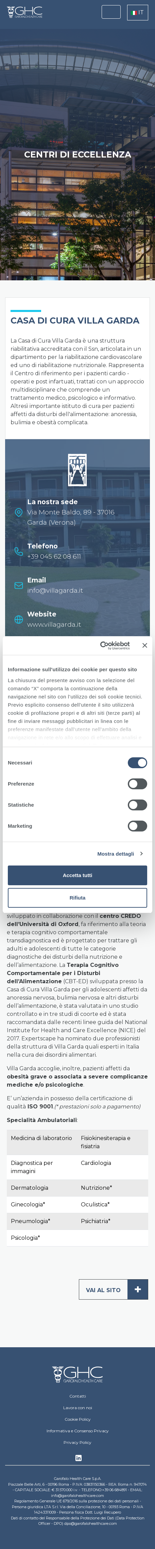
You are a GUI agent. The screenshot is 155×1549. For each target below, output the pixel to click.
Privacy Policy (77, 1442)
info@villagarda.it (55, 590)
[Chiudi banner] (144, 645)
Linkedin (78, 1460)
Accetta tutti (77, 875)
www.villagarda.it (54, 624)
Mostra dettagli (115, 854)
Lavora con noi (77, 1407)
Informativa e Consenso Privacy (78, 1430)
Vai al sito (117, 1289)
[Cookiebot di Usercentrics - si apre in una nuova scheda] (100, 645)
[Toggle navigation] (111, 12)
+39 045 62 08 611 (54, 556)
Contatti (77, 1396)
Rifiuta (78, 898)
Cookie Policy (78, 1419)
